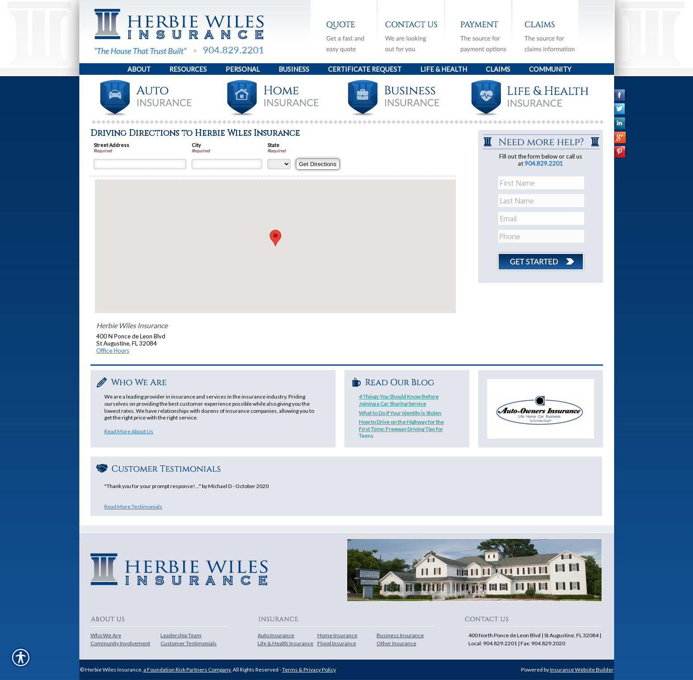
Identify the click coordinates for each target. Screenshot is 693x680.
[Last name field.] (541, 201)
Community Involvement (120, 643)
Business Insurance (400, 635)
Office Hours (112, 350)
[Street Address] (140, 164)
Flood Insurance (336, 643)
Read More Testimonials (133, 506)
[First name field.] (541, 183)
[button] (275, 238)
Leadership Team (180, 635)
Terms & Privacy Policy (309, 669)
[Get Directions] (318, 164)
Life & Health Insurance (285, 643)
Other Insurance (396, 643)
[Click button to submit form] (540, 258)
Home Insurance (337, 635)
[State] (279, 164)
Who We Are (105, 635)
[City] (227, 164)
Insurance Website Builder (582, 669)
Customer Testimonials (188, 643)
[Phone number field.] (541, 236)
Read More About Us (128, 431)
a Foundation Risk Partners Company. (188, 669)
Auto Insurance (276, 635)
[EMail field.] (541, 218)
